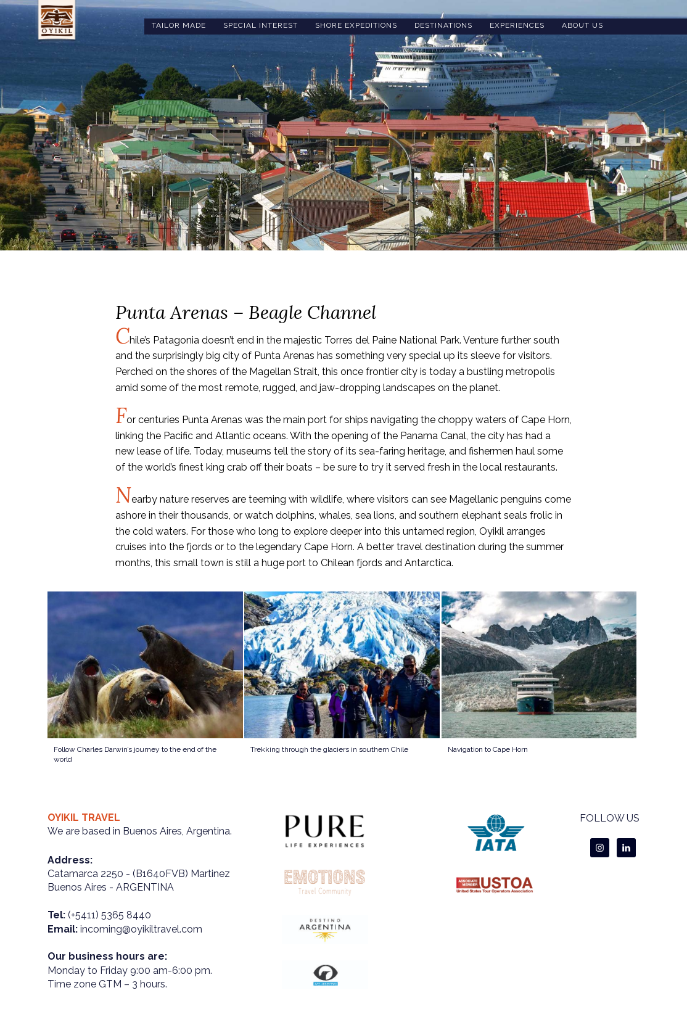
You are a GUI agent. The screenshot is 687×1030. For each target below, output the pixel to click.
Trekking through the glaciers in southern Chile (329, 749)
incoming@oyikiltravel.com (141, 929)
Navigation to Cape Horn (488, 749)
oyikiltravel (57, 21)
